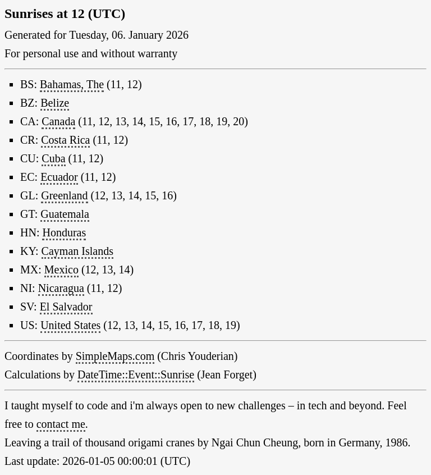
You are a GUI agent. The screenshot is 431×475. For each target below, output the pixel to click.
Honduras (64, 232)
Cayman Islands (77, 251)
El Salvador (66, 306)
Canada (58, 121)
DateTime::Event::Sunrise (135, 374)
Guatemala (64, 214)
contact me (60, 424)
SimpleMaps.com (115, 356)
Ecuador (59, 177)
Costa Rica (65, 140)
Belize (54, 103)
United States (70, 325)
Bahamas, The (72, 84)
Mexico (61, 269)
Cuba (53, 158)
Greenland (64, 195)
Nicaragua (61, 288)
